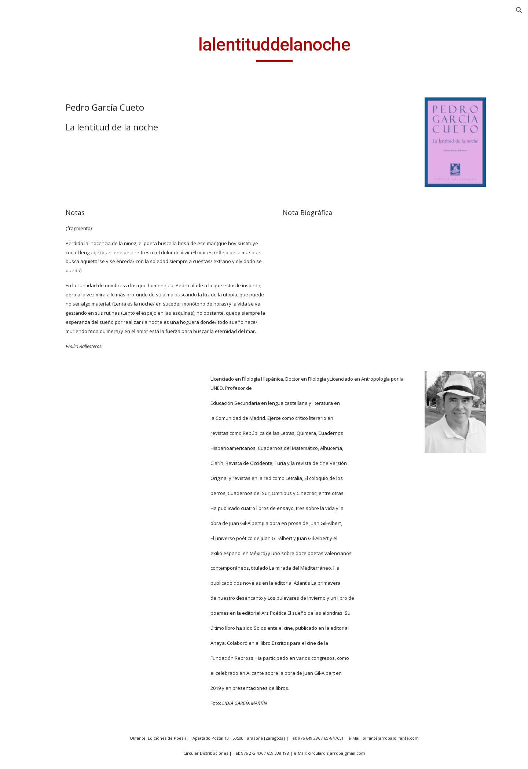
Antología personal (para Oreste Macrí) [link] (49, 348)
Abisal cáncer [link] (40, 457)
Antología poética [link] (46, 726)
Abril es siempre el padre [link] (47, 284)
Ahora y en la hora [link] (47, 557)
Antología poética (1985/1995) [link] (46, 373)
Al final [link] (31, 572)
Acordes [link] (33, 487)
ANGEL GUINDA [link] (36, 126)
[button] (519, 10)
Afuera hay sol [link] (42, 517)
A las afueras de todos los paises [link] (52, 309)
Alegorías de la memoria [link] (42, 622)
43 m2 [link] (30, 241)
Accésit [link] (31, 472)
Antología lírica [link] (42, 329)
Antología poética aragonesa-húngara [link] (50, 397)
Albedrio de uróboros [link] (51, 602)
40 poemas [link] (37, 226)
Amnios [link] (32, 687)
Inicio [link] (22, 111)
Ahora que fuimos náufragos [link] (46, 537)
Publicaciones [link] (33, 171)
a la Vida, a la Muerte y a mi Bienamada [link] (53, 260)
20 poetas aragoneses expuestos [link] (52, 205)
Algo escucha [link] (40, 641)
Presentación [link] (33, 141)
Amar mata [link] (37, 672)
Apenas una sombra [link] (49, 757)
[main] (310, 48)
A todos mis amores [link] (49, 442)
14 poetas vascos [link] (45, 186)
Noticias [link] (26, 156)
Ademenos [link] (36, 502)
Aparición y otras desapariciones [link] (45, 421)
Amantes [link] (34, 657)
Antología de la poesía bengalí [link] (52, 706)
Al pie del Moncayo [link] (47, 587)
